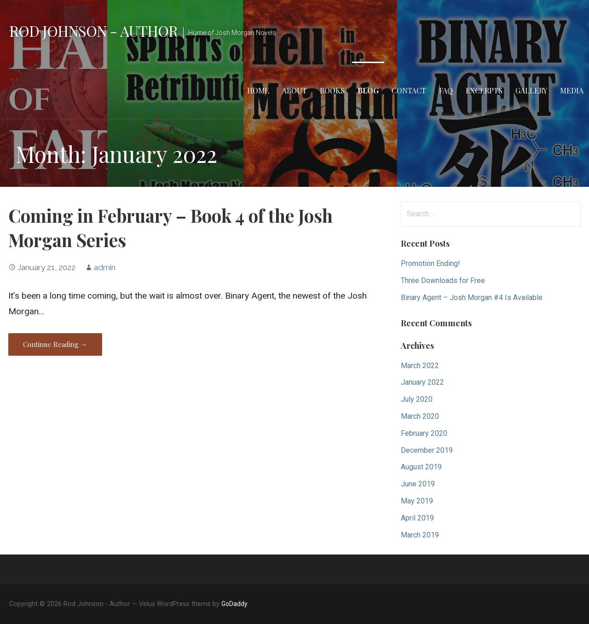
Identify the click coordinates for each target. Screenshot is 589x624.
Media (571, 90)
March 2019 (420, 535)
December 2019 (427, 450)
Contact (409, 90)
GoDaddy (234, 603)
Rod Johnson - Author (93, 30)
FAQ (446, 90)
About (294, 90)
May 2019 (417, 501)
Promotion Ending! (430, 263)
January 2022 (422, 382)
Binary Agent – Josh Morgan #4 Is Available (472, 297)
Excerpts (484, 90)
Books (332, 90)
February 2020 (424, 433)
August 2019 (421, 466)
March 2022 (420, 365)
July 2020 (417, 399)
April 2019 (417, 518)
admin (104, 267)
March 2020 (420, 416)
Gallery (531, 90)
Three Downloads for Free (443, 280)
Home (258, 90)
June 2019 (418, 484)
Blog (368, 90)
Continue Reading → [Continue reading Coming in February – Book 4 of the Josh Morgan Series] (55, 344)
